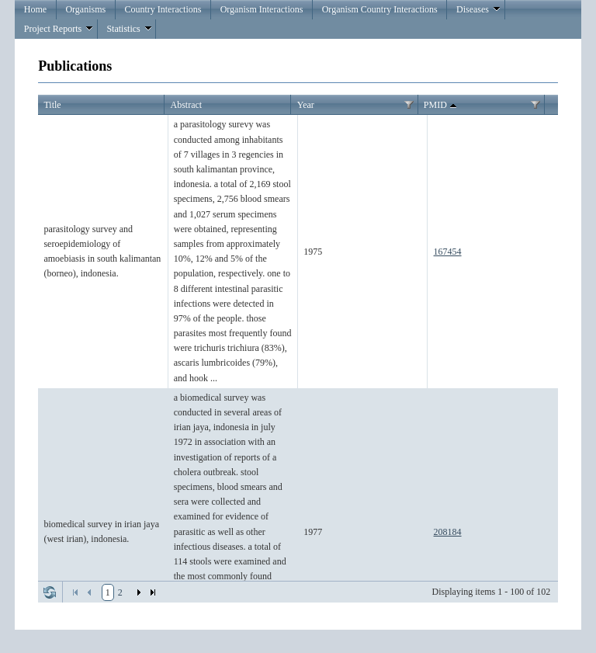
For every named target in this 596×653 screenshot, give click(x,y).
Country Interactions (162, 9)
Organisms (85, 9)
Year (305, 104)
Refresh (49, 592)
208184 (448, 531)
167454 (448, 251)
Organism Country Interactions (380, 9)
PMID (441, 105)
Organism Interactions (261, 9)
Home (35, 9)
